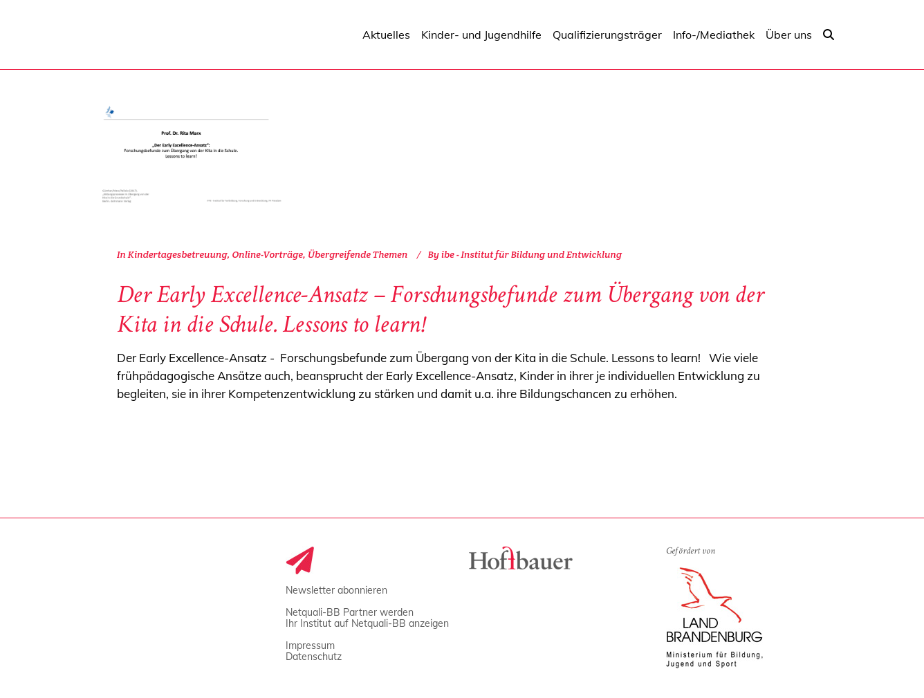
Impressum (310, 645)
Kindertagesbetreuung (178, 254)
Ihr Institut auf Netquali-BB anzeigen (367, 623)
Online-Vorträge (267, 254)
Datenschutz (314, 656)
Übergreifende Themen (357, 254)
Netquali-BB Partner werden (350, 612)
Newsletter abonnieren (336, 590)
